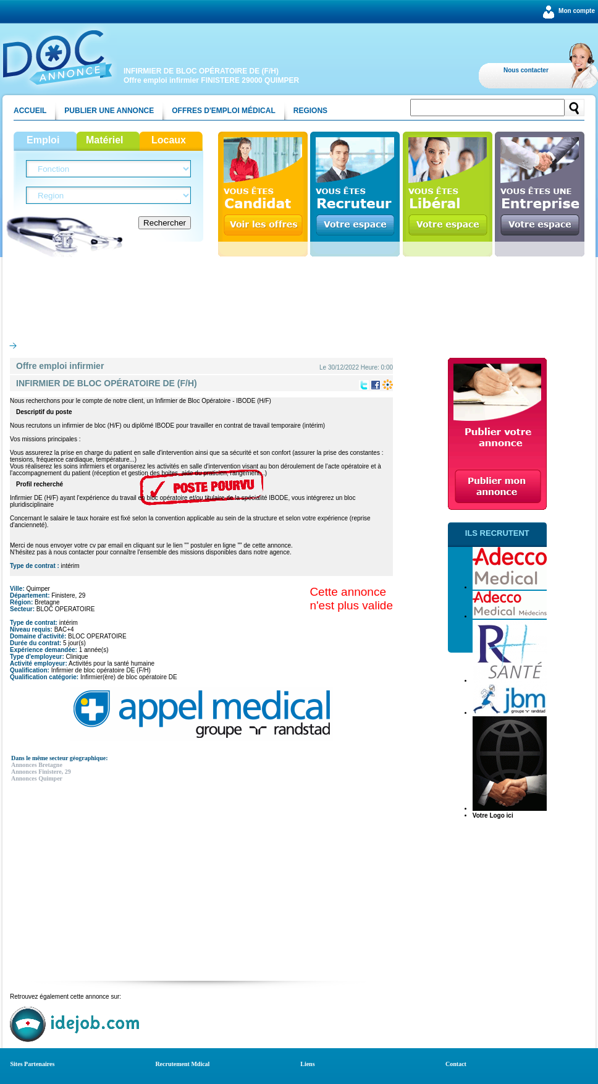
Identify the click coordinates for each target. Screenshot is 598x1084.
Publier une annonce (109, 110)
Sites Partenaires (33, 1064)
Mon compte (576, 10)
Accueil (30, 110)
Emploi (43, 140)
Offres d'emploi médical (224, 110)
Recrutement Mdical (182, 1064)
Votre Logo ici (493, 815)
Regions (310, 110)
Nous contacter (526, 70)
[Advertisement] (299, 296)
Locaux (168, 140)
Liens (307, 1064)
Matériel (104, 140)
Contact (455, 1064)
